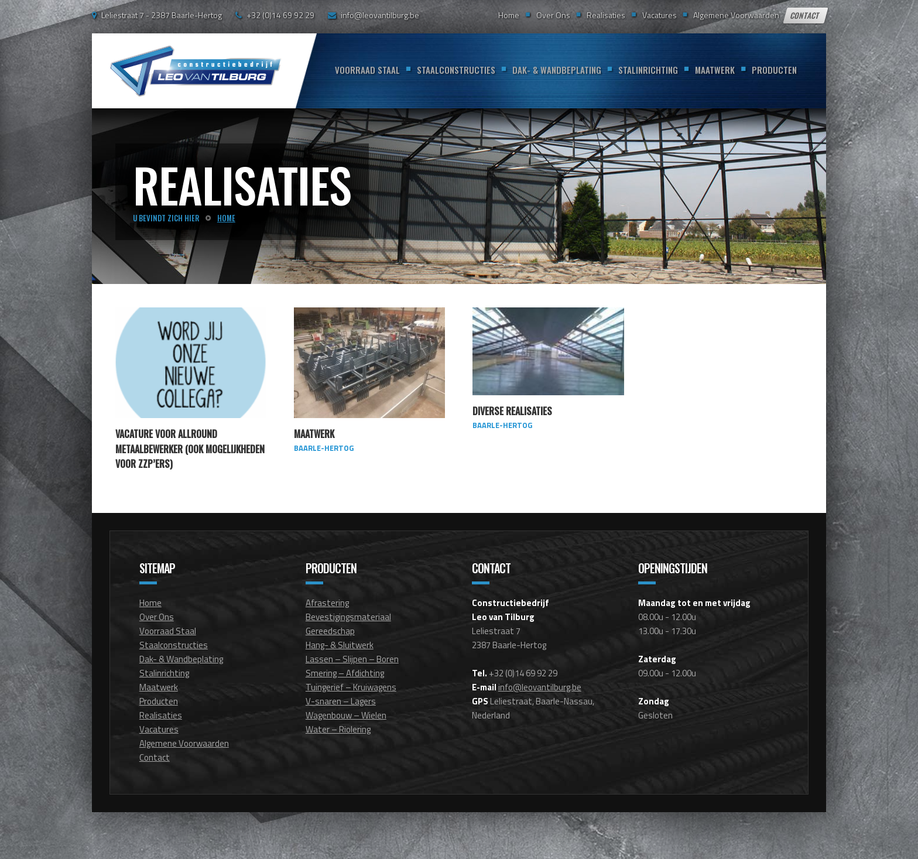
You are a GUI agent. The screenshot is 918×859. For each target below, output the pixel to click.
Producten (774, 69)
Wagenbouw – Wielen (346, 715)
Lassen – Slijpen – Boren (352, 659)
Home (508, 15)
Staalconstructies (456, 69)
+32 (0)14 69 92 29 (280, 15)
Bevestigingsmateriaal (348, 617)
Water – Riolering (338, 729)
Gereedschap (330, 631)
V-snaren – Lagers (341, 701)
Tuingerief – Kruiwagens (351, 687)
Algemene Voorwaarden (736, 15)
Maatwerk (715, 69)
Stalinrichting (648, 69)
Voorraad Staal (367, 69)
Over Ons (553, 15)
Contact (806, 15)
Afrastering (327, 603)
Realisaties (606, 15)
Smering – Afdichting (345, 673)
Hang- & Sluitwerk (340, 645)
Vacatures (659, 15)
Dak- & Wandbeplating (556, 69)
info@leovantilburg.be (380, 15)
